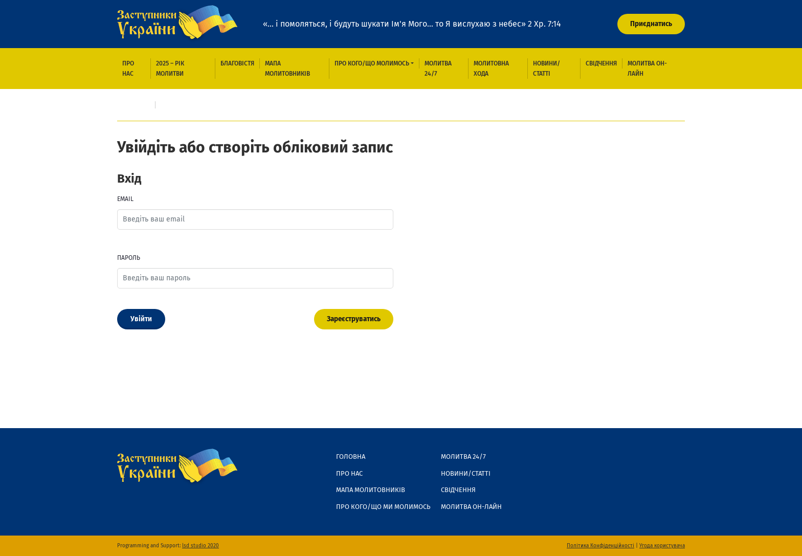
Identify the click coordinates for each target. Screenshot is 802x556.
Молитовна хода (491, 68)
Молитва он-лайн (647, 68)
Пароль (128, 257)
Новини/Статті (546, 68)
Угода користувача (662, 546)
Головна (136, 104)
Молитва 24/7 (438, 68)
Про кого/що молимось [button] (372, 63)
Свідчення (601, 63)
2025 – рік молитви (170, 68)
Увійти (141, 319)
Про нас (128, 68)
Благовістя (237, 63)
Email (125, 199)
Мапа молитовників (287, 68)
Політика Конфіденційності (600, 546)
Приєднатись (651, 23)
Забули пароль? (147, 345)
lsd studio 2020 (200, 546)
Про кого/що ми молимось (383, 506)
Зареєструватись (354, 319)
